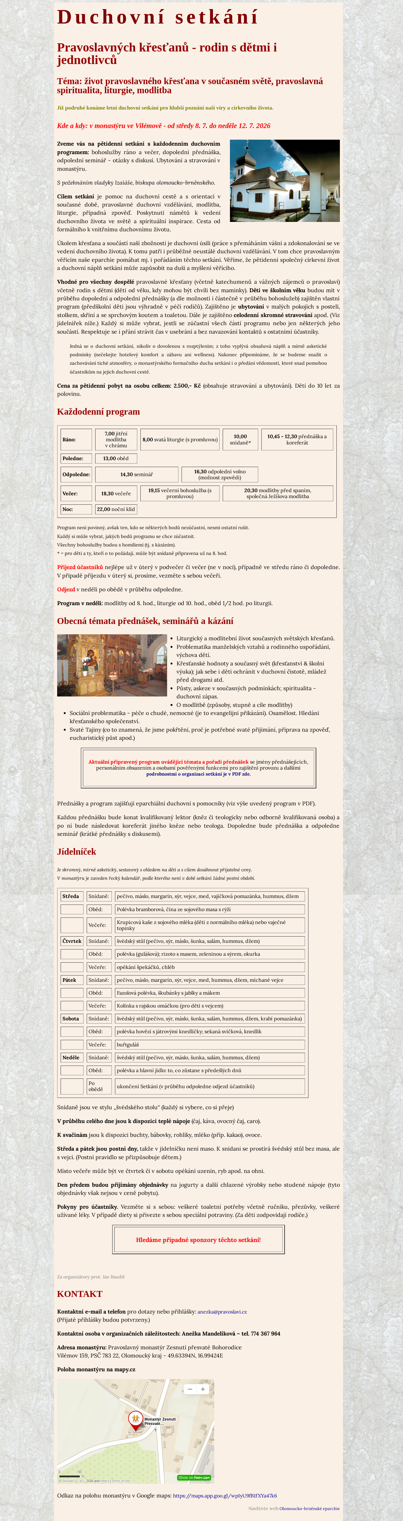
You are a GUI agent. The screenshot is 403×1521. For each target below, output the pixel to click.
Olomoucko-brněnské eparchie (310, 1508)
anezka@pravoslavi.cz (222, 1312)
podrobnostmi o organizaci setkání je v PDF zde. (198, 774)
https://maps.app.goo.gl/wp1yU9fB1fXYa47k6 (225, 1495)
